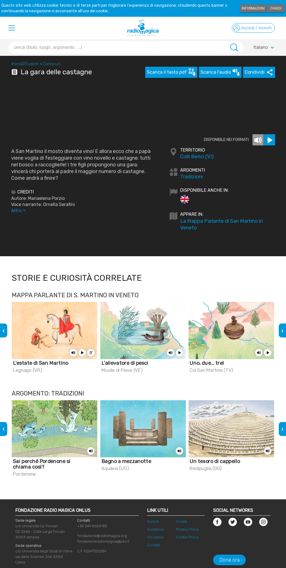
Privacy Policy (187, 529)
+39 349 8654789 (92, 526)
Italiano (265, 47)
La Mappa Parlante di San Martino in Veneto (221, 224)
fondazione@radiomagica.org (102, 536)
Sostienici (155, 529)
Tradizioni (191, 177)
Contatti (153, 545)
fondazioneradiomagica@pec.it (103, 541)
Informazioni (253, 8)
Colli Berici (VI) (197, 157)
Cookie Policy (187, 537)
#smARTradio (25, 64)
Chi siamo (155, 537)
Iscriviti (153, 521)
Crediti (181, 521)
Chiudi (275, 8)
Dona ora (229, 560)
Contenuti (51, 64)
